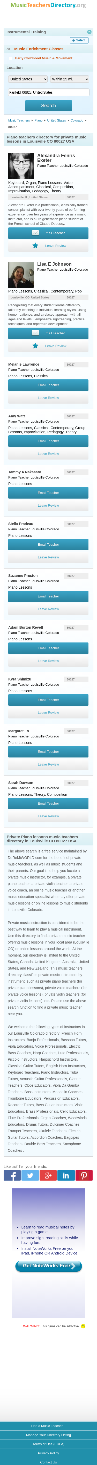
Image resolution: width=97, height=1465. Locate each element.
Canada (26, 962)
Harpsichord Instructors (58, 1059)
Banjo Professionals (43, 1040)
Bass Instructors (37, 1092)
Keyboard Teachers (23, 1072)
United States (56, 120)
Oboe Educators (38, 1085)
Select (80, 40)
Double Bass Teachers (43, 1144)
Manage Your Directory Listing (48, 1435)
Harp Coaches (44, 1053)
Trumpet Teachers (22, 1131)
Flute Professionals (23, 1118)
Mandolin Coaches (68, 1092)
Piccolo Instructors (22, 1059)
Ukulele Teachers (52, 1131)
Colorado (77, 120)
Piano (39, 120)
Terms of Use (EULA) (48, 1444)
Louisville (66, 166)
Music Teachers (19, 120)
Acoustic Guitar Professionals (43, 1079)
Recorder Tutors (21, 1105)
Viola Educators (20, 1046)
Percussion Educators (61, 1098)
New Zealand (38, 968)
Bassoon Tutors (73, 1040)
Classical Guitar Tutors (26, 1066)
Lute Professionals (73, 1053)
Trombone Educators (24, 1098)
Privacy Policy (48, 1453)
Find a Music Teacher (47, 1426)
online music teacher (50, 890)
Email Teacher (48, 385)
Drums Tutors (37, 1124)
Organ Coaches (53, 1118)
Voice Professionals (51, 1046)
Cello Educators (73, 1111)
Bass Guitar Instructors (54, 1105)
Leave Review (48, 398)
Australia (69, 962)
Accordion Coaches (46, 1137)
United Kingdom (48, 962)
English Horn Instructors (65, 1066)
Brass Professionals (42, 1111)
